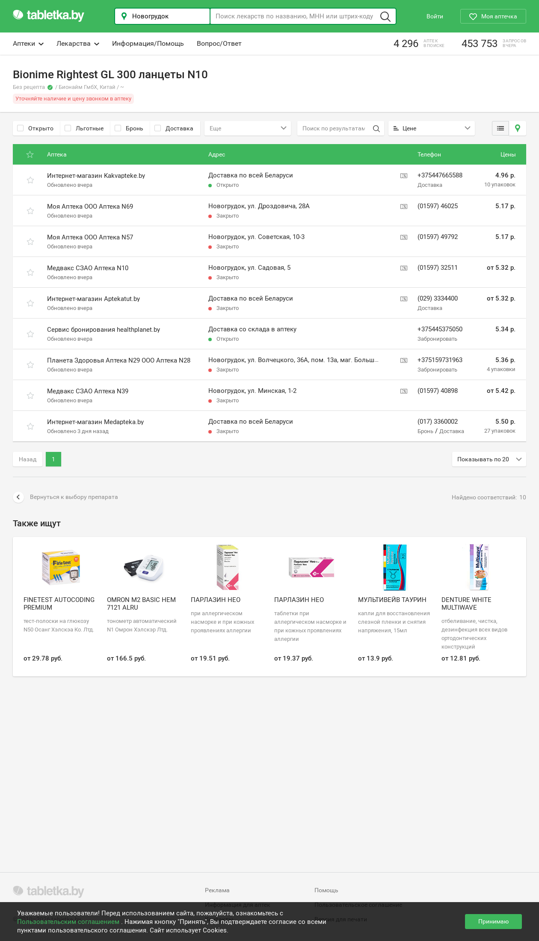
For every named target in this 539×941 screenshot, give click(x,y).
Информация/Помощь (148, 43)
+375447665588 (440, 175)
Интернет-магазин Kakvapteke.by (96, 176)
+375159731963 (440, 360)
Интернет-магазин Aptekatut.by (93, 299)
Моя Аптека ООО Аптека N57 (90, 237)
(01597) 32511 (438, 267)
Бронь (129, 128)
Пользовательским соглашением (69, 922)
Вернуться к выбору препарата (65, 497)
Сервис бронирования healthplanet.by (103, 329)
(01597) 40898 (438, 391)
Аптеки (28, 43)
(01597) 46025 (438, 206)
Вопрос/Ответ (219, 43)
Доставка (173, 128)
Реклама (217, 890)
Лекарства (77, 43)
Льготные (84, 128)
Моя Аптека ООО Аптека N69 (90, 206)
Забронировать (437, 339)
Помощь (326, 890)
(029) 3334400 (438, 298)
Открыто (35, 128)
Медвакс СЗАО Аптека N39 (87, 391)
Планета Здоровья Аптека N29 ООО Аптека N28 (118, 360)
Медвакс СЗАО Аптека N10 (87, 268)
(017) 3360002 (438, 421)
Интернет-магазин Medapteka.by (95, 422)
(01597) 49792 (438, 237)
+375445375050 (440, 329)
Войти (434, 16)
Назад (27, 459)
